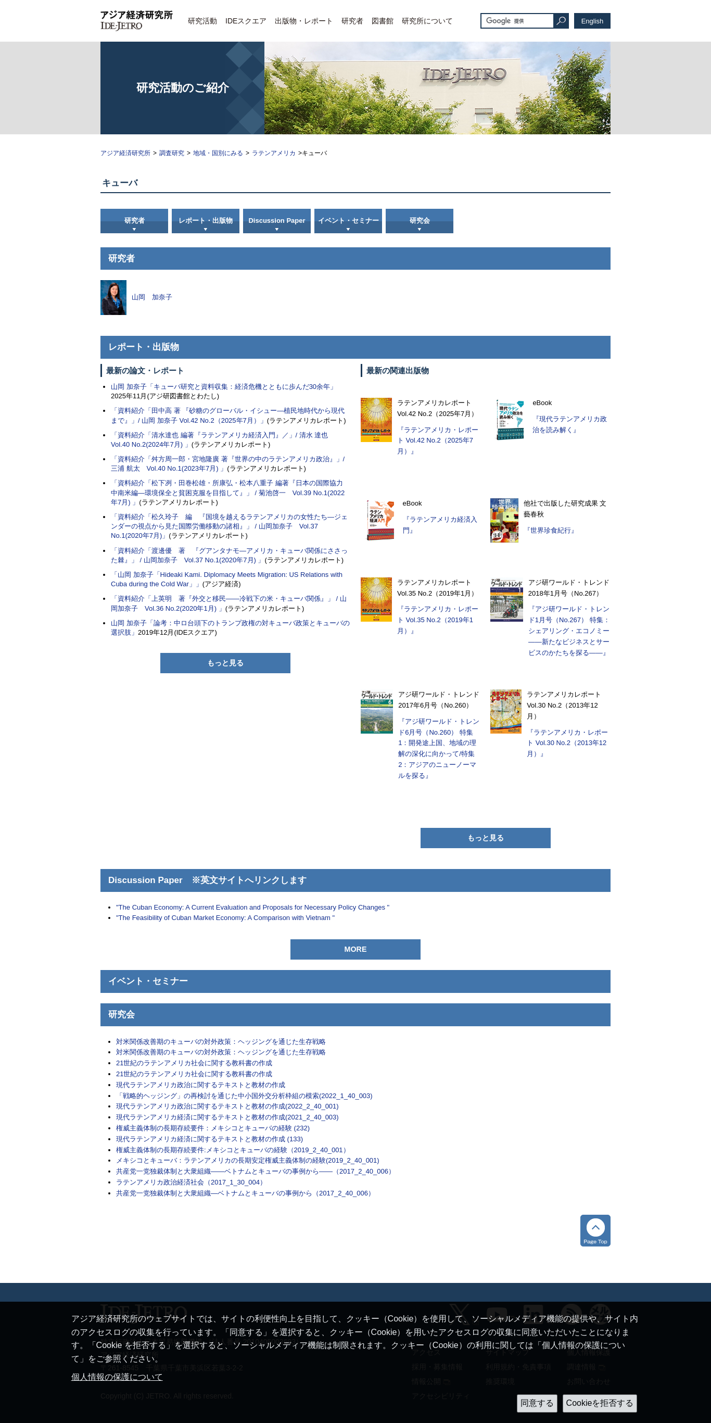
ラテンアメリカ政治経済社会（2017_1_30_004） (191, 1182)
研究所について (427, 21)
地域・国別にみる (218, 153)
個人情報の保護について (117, 1376)
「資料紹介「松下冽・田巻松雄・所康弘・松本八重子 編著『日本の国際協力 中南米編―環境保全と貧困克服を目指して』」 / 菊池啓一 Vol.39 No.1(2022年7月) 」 (230, 492)
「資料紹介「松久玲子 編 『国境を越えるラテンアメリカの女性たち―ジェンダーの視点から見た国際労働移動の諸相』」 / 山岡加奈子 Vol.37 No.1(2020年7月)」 (229, 526)
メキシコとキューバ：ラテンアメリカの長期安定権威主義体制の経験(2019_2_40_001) (247, 1160)
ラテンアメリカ (274, 153)
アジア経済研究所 (125, 153)
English (592, 21)
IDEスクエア (245, 21)
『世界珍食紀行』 (551, 530)
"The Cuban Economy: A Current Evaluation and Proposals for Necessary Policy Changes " (252, 907)
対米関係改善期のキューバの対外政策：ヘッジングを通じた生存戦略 (221, 1042)
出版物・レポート (304, 21)
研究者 (352, 21)
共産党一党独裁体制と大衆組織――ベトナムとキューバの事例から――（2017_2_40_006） (255, 1171)
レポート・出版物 (206, 220)
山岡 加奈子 (129, 387)
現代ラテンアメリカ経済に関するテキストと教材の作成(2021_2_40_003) (227, 1117)
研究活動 (202, 21)
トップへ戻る (595, 1230)
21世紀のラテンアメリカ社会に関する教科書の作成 (194, 1063)
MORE (356, 949)
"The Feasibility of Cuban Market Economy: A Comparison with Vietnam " (225, 918)
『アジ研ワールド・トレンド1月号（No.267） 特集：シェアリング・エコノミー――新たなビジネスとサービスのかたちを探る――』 (569, 630)
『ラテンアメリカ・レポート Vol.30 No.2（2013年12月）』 (567, 743)
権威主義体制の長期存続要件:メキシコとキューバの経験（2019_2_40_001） (233, 1150)
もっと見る (225, 663)
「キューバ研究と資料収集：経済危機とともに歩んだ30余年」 (242, 387)
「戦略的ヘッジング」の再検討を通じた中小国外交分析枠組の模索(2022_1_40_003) (244, 1096)
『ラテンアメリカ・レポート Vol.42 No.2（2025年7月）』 (437, 441)
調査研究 (171, 153)
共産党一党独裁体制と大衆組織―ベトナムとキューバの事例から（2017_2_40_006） (245, 1193)
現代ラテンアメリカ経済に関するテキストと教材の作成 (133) (209, 1139)
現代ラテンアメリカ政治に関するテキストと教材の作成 (200, 1085)
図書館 (382, 21)
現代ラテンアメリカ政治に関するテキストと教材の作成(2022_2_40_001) (227, 1106)
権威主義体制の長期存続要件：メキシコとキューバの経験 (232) (213, 1128)
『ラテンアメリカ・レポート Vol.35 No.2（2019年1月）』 (437, 620)
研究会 (420, 220)
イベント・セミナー (348, 220)
